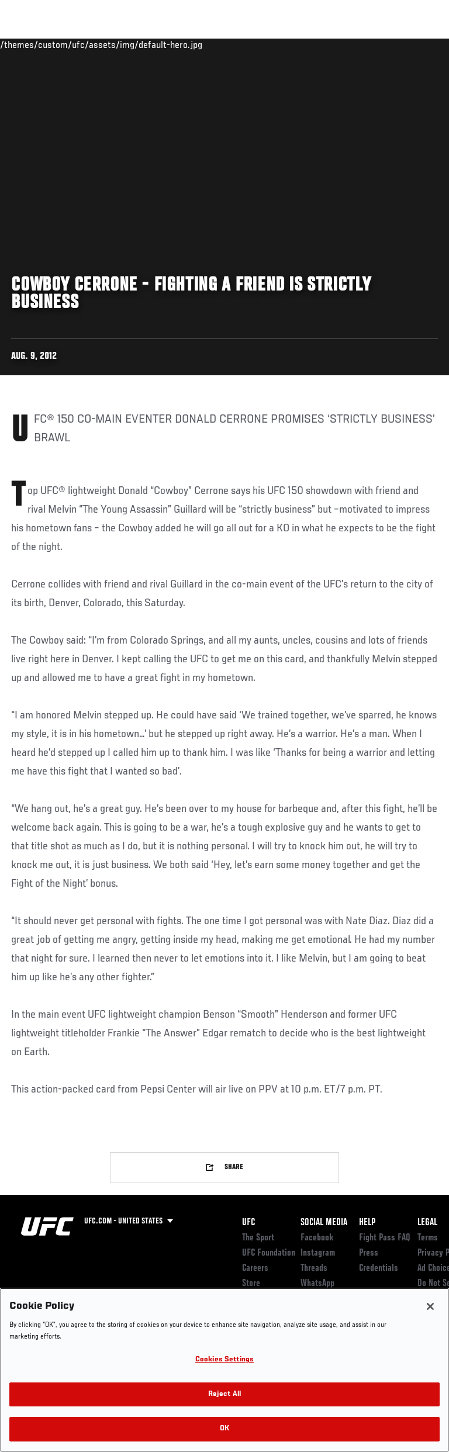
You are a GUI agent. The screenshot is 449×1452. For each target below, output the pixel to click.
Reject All (224, 1394)
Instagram (318, 1253)
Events (32, 44)
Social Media (324, 1223)
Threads (314, 1268)
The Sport (258, 1238)
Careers (255, 1268)
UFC (248, 1223)
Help (367, 1223)
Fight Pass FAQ (384, 1238)
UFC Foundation (268, 1253)
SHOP (378, 44)
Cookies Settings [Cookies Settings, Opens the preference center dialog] (224, 1360)
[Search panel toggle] (411, 44)
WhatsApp (317, 1283)
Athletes (133, 44)
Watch (277, 44)
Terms (427, 1238)
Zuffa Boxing (323, 50)
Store (251, 1283)
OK (224, 1429)
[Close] (430, 1306)
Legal (427, 1223)
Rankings (81, 44)
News (179, 44)
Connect (230, 44)
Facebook (317, 1238)
